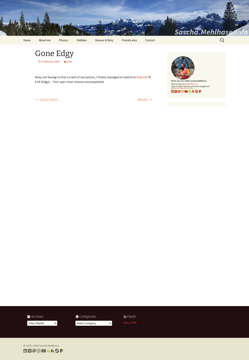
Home (27, 40)
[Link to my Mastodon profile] (179, 91)
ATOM (133, 322)
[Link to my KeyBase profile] (193, 91)
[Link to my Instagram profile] (182, 91)
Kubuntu (142, 77)
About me (45, 40)
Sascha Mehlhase (49, 345)
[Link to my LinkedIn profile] (172, 91)
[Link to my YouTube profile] (186, 91)
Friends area (129, 40)
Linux (69, 61)
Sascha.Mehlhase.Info (211, 32)
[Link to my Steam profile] (196, 91)
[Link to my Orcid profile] (190, 91)
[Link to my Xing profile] (30, 351)
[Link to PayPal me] (200, 91)
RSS (126, 322)
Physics (63, 40)
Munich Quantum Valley (183, 88)
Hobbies (82, 40)
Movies (145, 99)
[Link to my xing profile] (175, 91)
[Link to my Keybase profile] (52, 351)
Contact (150, 40)
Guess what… (48, 99)
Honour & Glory (104, 40)
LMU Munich (192, 84)
